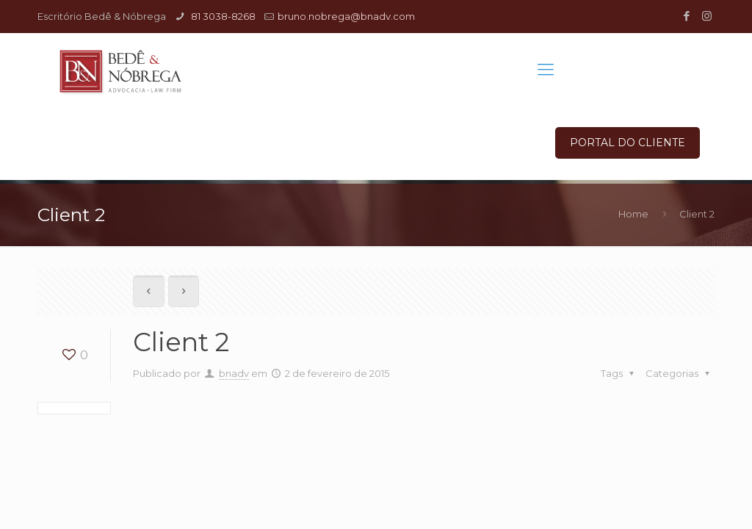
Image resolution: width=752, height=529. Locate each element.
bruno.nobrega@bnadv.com (346, 16)
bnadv (234, 373)
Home (633, 214)
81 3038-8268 (222, 16)
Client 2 (697, 214)
